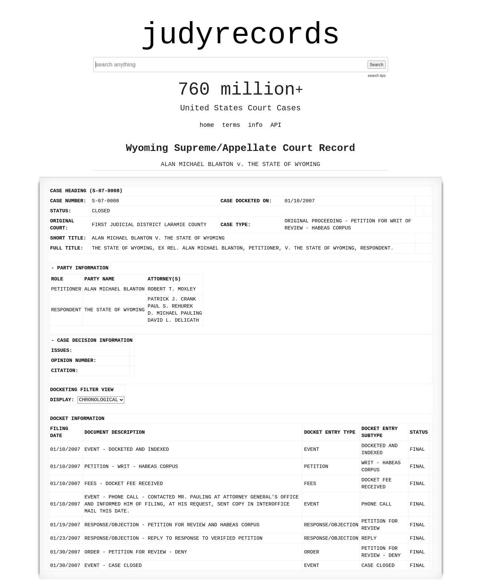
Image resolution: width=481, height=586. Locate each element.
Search (376, 64)
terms (231, 125)
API (275, 125)
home (207, 125)
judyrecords (240, 35)
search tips (376, 75)
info (255, 125)
